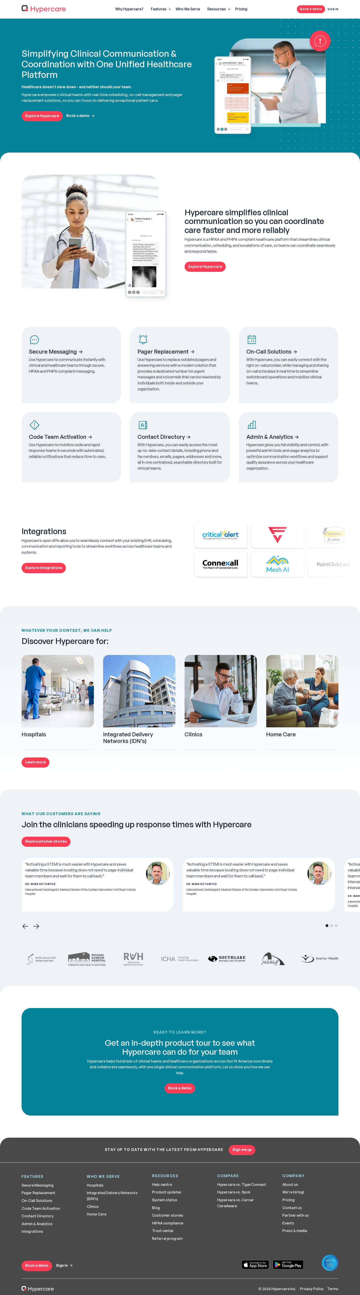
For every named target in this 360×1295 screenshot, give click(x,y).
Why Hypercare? (129, 9)
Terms (332, 1288)
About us (290, 1184)
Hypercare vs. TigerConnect (241, 1184)
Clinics (93, 1206)
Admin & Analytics (37, 1223)
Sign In (333, 9)
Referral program (167, 1238)
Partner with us (295, 1215)
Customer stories (167, 1215)
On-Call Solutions (37, 1200)
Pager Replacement (38, 1192)
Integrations (32, 1231)
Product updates (166, 1192)
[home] (44, 9)
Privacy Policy (311, 1288)
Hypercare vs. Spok (233, 1192)
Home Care (96, 1214)
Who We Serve (188, 9)
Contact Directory (37, 1216)
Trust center (163, 1230)
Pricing (241, 9)
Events (288, 1223)
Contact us (292, 1207)
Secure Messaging (37, 1185)
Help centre (162, 1184)
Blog (156, 1207)
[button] (159, 9)
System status (164, 1200)
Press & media (294, 1230)
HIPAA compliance (167, 1223)
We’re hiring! (293, 1192)
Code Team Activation (41, 1208)
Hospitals (95, 1185)
